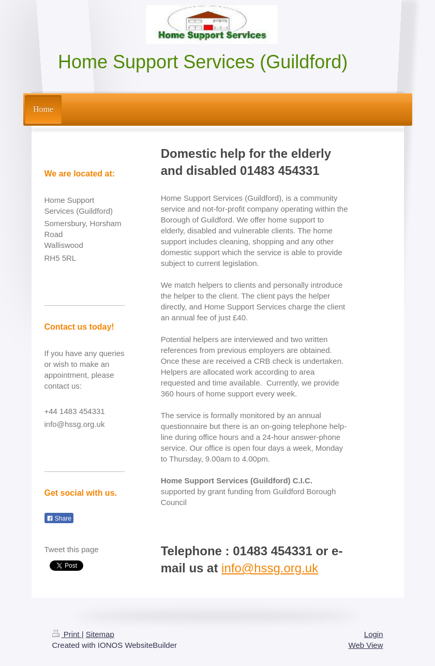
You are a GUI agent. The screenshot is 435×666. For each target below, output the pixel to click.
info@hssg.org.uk (269, 568)
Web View (366, 645)
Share (59, 518)
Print (67, 634)
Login (373, 634)
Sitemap (100, 634)
